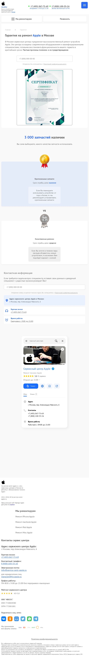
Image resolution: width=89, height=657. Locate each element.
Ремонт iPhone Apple (24, 516)
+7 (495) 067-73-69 (39, 6)
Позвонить (65, 19)
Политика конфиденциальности (44, 639)
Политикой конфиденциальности (55, 64)
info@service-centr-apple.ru (14, 570)
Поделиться (3, 618)
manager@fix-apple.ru (11, 576)
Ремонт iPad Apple (23, 527)
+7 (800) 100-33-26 (60, 6)
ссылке (12, 505)
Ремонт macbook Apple (25, 522)
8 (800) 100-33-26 (9, 563)
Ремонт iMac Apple (23, 532)
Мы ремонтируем (21, 19)
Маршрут (30, 386)
